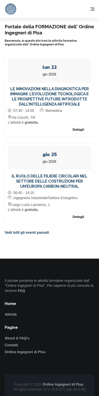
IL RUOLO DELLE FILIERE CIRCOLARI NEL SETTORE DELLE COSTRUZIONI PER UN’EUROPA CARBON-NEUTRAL (49, 181)
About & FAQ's (17, 338)
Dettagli (78, 129)
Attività (11, 314)
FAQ (21, 291)
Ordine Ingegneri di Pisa (25, 352)
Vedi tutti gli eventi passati (27, 232)
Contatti (11, 345)
